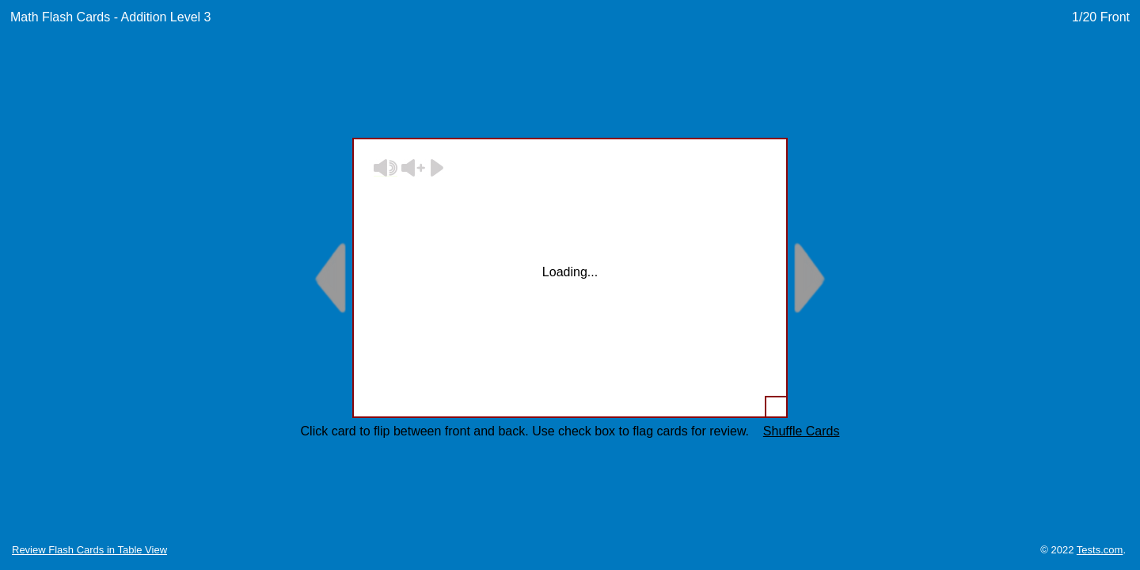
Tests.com (1100, 550)
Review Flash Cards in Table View (89, 550)
